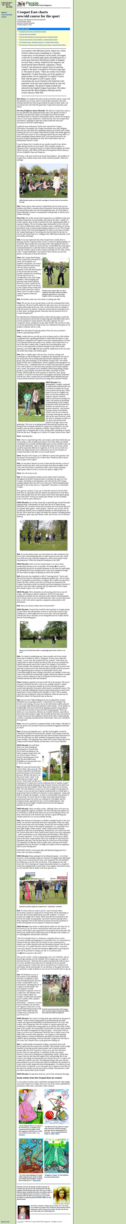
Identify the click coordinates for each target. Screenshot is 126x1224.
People (4, 17)
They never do (32, 769)
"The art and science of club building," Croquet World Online (38, 39)
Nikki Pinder (37, 1180)
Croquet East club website (27, 34)
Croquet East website (49, 1209)
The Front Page (7, 14)
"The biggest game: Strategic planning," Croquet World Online (39, 42)
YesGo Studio (55, 1132)
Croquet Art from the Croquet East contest (32, 31)
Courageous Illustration (51, 1177)
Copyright (20, 1221)
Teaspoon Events (40, 1195)
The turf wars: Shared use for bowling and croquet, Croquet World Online (42, 45)
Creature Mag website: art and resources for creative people (38, 37)
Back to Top (5, 1221)
